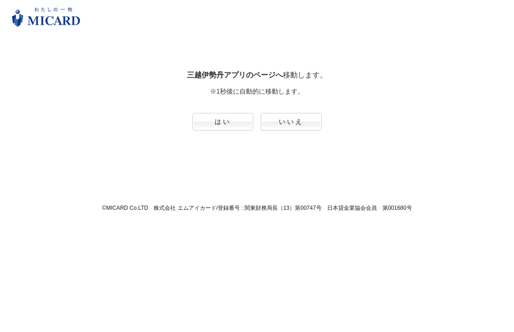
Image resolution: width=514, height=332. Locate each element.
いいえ (291, 121)
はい (223, 121)
